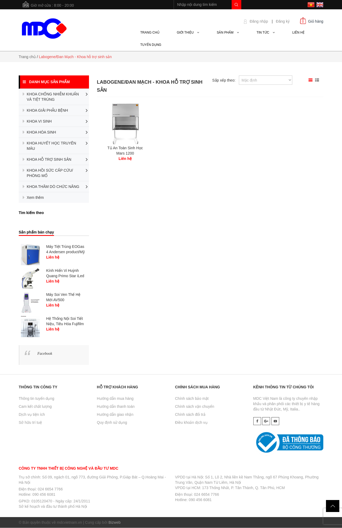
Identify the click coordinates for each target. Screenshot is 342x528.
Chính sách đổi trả (190, 414)
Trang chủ (27, 57)
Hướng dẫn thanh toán (116, 406)
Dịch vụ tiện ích (32, 414)
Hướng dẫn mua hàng (115, 398)
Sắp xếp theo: (223, 80)
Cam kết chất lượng (35, 406)
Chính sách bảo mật (192, 398)
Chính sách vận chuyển (194, 406)
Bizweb (114, 522)
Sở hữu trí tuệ (30, 422)
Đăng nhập (259, 21)
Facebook (44, 354)
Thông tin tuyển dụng (36, 398)
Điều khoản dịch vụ (191, 422)
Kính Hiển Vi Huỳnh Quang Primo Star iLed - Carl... (65, 275)
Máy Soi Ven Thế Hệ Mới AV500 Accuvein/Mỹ (63, 299)
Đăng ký (283, 21)
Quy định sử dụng (112, 422)
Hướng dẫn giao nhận (115, 414)
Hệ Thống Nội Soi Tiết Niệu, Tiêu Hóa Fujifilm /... (65, 323)
